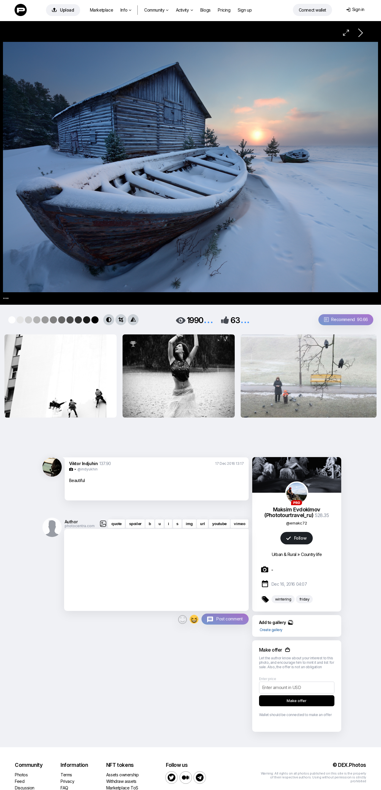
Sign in (355, 9)
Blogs (205, 9)
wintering (283, 599)
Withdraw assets (121, 781)
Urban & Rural (284, 554)
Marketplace (101, 9)
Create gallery (271, 630)
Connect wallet (312, 9)
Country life (311, 554)
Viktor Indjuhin (83, 463)
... (208, 320)
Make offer (297, 700)
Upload (63, 9)
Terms (66, 774)
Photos (21, 774)
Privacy (67, 781)
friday (304, 599)
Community (156, 9)
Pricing (224, 9)
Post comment (229, 618)
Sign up (245, 9)
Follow (296, 538)
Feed (19, 781)
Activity (184, 9)
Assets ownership (122, 774)
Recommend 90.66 (346, 319)
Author (71, 521)
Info (125, 9)
